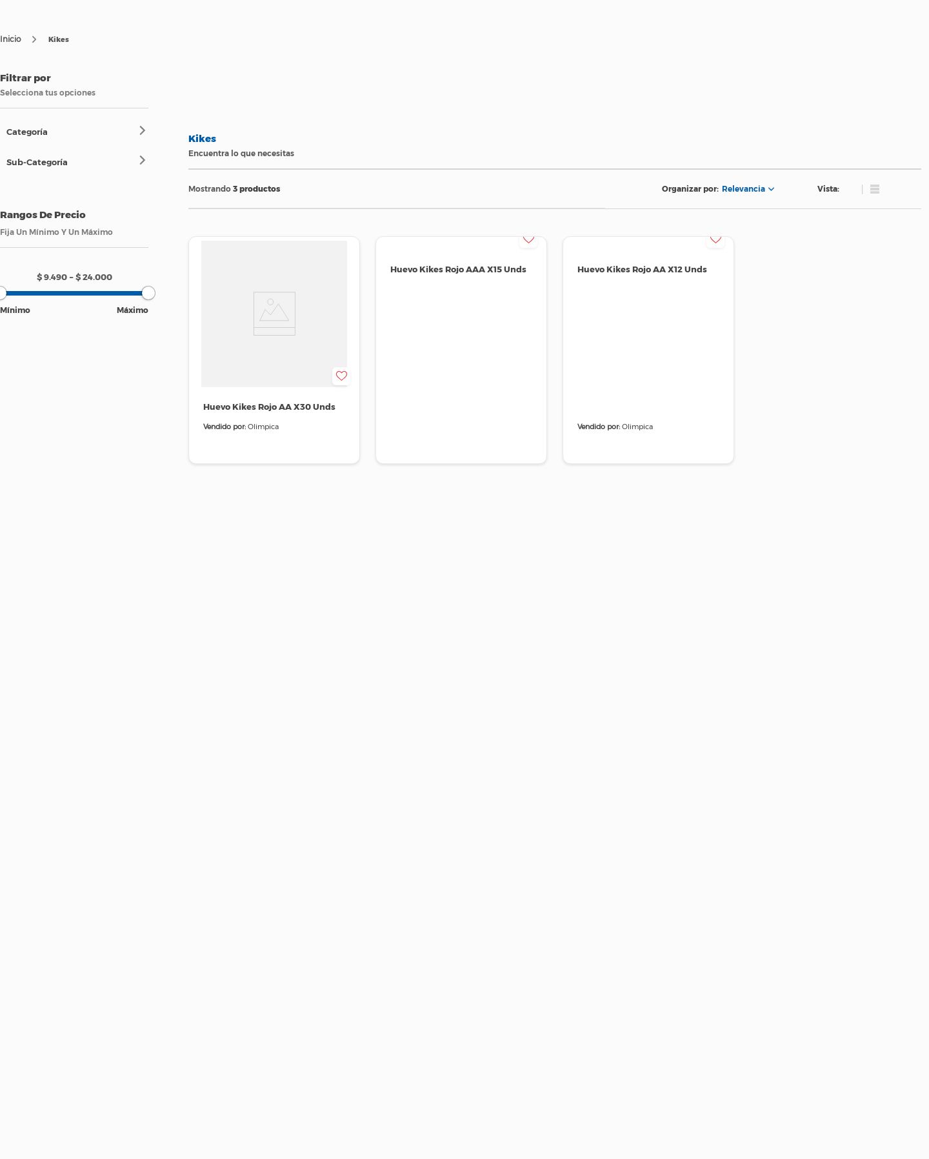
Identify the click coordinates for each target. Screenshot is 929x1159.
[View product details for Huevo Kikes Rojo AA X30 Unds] (274, 350)
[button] (77, 131)
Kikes (58, 39)
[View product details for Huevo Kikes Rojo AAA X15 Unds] (461, 350)
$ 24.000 (91, 277)
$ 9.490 (52, 277)
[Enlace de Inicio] (10, 39)
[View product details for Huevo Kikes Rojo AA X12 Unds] (648, 350)
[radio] (843, 189)
